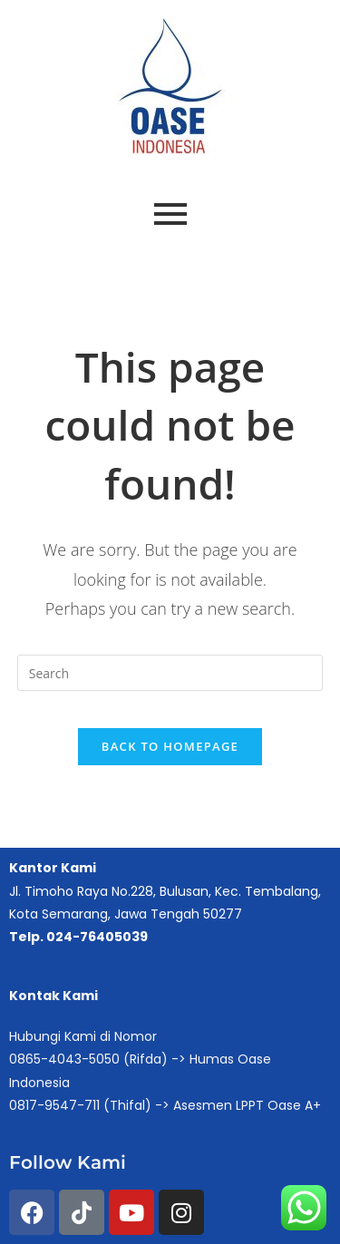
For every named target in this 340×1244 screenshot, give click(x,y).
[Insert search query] (170, 673)
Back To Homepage (170, 746)
